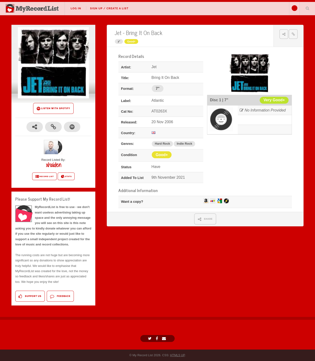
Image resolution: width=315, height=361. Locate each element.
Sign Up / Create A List (109, 8)
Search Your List (307, 8)
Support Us (30, 296)
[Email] (164, 338)
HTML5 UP (177, 355)
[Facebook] (157, 338)
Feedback (60, 296)
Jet (118, 32)
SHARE (205, 219)
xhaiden (53, 165)
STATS (66, 176)
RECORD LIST (44, 176)
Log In (76, 8)
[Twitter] (150, 338)
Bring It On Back (144, 32)
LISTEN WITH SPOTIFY (53, 109)
